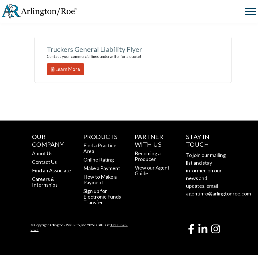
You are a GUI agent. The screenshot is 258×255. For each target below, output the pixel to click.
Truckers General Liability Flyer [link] (94, 49)
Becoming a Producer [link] (148, 156)
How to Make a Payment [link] (100, 179)
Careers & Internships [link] (45, 182)
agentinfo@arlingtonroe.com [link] (218, 193)
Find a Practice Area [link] (99, 148)
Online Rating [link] (98, 159)
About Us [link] (42, 153)
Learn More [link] (65, 69)
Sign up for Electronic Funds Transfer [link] (102, 196)
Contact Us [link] (44, 162)
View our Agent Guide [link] (152, 170)
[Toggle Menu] (250, 11)
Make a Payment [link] (101, 168)
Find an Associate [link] (51, 170)
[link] (39, 11)
